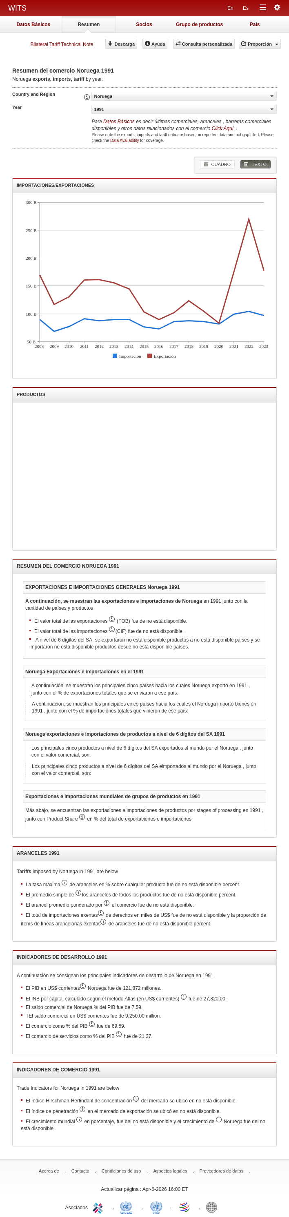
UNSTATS (156, 1207)
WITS (17, 8)
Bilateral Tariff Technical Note (61, 44)
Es (246, 8)
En (230, 8)
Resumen (89, 24)
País (255, 24)
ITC (99, 1207)
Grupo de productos (199, 24)
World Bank (213, 1207)
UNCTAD (128, 1207)
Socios (144, 24)
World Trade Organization (185, 1207)
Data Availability (125, 140)
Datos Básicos (33, 24)
